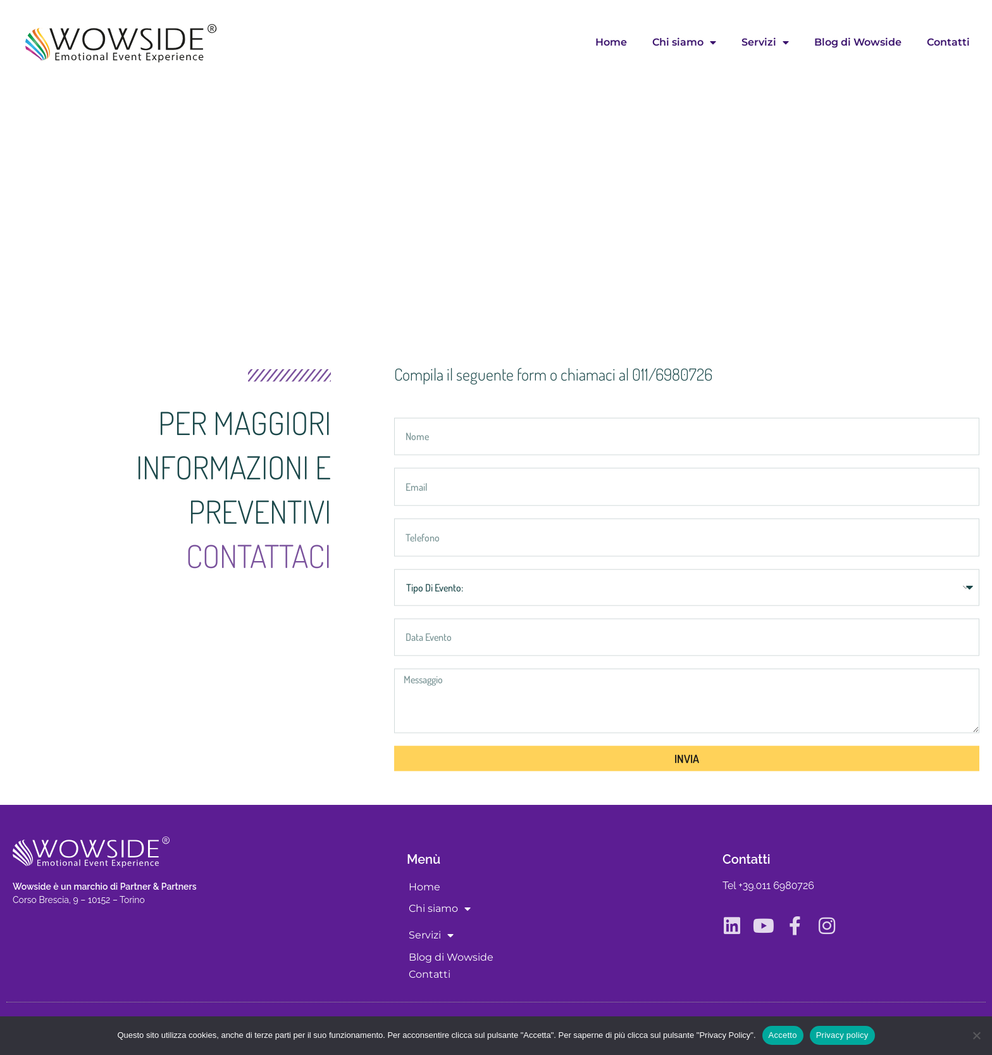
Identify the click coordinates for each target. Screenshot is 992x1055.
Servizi (765, 42)
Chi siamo (684, 42)
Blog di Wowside (858, 42)
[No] (976, 1035)
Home (611, 42)
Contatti (948, 42)
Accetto (783, 1035)
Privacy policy (842, 1035)
